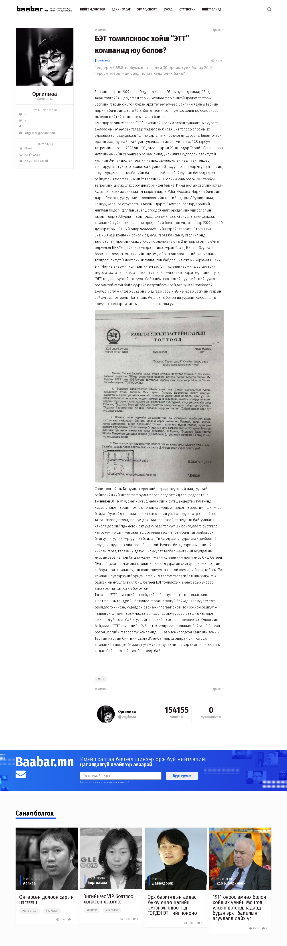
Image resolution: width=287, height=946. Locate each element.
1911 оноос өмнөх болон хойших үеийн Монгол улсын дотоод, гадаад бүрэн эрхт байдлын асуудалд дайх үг (239, 908)
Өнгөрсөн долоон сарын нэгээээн (46, 899)
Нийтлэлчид (211, 9)
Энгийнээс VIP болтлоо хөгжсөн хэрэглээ (108, 899)
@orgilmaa (45, 99)
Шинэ (25, 148)
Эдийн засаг (121, 9)
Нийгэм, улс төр (92, 9)
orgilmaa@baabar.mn (37, 133)
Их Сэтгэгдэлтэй (33, 161)
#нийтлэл (52, 911)
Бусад (168, 9)
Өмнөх (101, 30)
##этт (101, 679)
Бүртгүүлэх (182, 775)
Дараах (217, 30)
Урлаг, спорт (147, 9)
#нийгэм (92, 910)
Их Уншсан (29, 155)
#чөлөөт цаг (29, 911)
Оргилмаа (104, 60)
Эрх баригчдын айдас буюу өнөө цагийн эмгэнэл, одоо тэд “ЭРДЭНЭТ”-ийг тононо (172, 905)
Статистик (187, 9)
